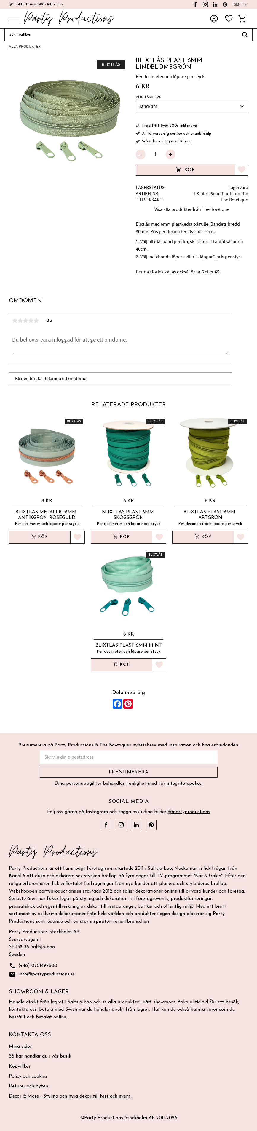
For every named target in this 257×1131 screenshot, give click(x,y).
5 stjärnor (36, 320)
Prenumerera (129, 772)
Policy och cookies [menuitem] (28, 1076)
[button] (14, 20)
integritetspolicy (184, 783)
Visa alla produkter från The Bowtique (191, 209)
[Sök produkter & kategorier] (120, 34)
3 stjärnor (25, 320)
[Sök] (245, 34)
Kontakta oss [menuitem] (30, 1035)
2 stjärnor (20, 320)
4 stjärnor (30, 320)
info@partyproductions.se (42, 974)
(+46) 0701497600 (33, 966)
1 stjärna (14, 320)
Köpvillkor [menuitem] (20, 1066)
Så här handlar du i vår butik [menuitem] (40, 1056)
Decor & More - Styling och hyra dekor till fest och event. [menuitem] (70, 1096)
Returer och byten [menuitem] (28, 1086)
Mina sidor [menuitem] (20, 1046)
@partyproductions (189, 812)
